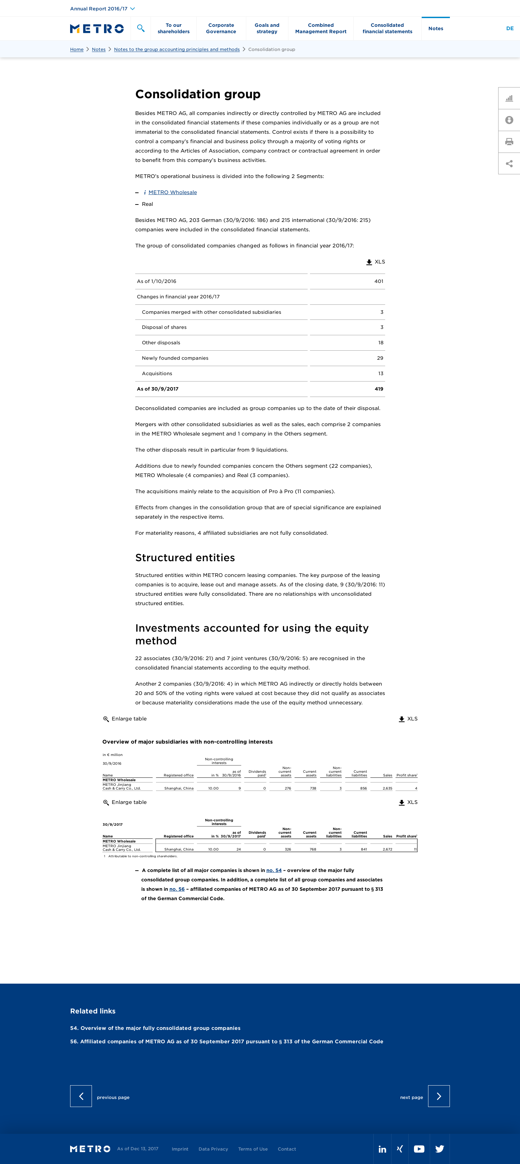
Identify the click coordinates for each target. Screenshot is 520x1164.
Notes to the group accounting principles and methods (177, 49)
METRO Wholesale (173, 192)
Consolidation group (271, 49)
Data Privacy (213, 1149)
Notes (99, 49)
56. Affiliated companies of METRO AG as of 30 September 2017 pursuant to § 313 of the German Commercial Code (226, 1042)
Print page (511, 141)
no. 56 (177, 889)
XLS (375, 262)
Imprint (180, 1149)
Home (77, 49)
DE (510, 28)
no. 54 (274, 870)
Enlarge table (129, 719)
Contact (287, 1149)
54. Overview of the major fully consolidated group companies (155, 1028)
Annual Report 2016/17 (98, 8)
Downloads (511, 119)
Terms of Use (253, 1149)
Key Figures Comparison (511, 98)
